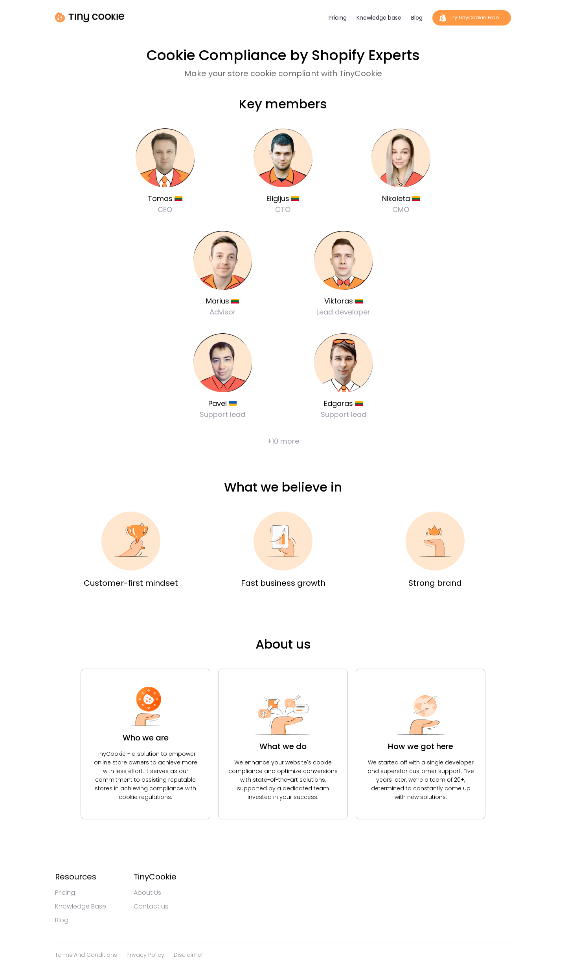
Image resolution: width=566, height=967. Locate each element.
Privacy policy (145, 955)
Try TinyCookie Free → (471, 18)
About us (147, 892)
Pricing (338, 18)
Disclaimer (188, 955)
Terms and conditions (86, 955)
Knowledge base (379, 18)
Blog (417, 18)
